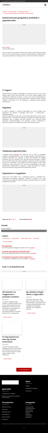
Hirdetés (24, 24)
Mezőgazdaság (29, 407)
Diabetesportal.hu (6, 412)
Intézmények (6, 238)
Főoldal (4, 11)
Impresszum (29, 391)
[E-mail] (11, 219)
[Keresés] (45, 231)
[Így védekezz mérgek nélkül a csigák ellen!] (36, 299)
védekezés (16, 154)
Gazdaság (28, 414)
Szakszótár (36, 238)
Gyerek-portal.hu (6, 417)
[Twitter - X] (13, 219)
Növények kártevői (23, 11)
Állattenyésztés (29, 411)
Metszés (28, 413)
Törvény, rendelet (7, 241)
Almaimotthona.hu (6, 407)
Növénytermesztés (30, 408)
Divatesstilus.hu (5, 414)
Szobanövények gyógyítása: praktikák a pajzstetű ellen (18, 13)
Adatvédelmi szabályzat (32, 388)
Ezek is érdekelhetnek (13, 266)
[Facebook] (10, 219)
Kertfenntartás (12, 11)
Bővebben (32, 248)
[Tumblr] (15, 219)
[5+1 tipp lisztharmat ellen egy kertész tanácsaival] (12, 342)
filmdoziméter (7, 246)
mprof (8, 47)
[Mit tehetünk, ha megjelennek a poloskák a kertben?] (12, 299)
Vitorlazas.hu (5, 419)
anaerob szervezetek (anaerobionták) (16, 251)
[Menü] (45, 5)
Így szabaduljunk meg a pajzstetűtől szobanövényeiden (13, 1)
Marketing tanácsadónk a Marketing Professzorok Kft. (11, 396)
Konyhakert (28, 417)
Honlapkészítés (5, 393)
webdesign (12, 393)
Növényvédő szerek (26, 238)
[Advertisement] (24, 34)
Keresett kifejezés (6, 228)
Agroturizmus (29, 416)
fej (17, 98)
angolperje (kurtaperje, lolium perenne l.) (17, 257)
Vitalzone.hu (5, 409)
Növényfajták (15, 238)
